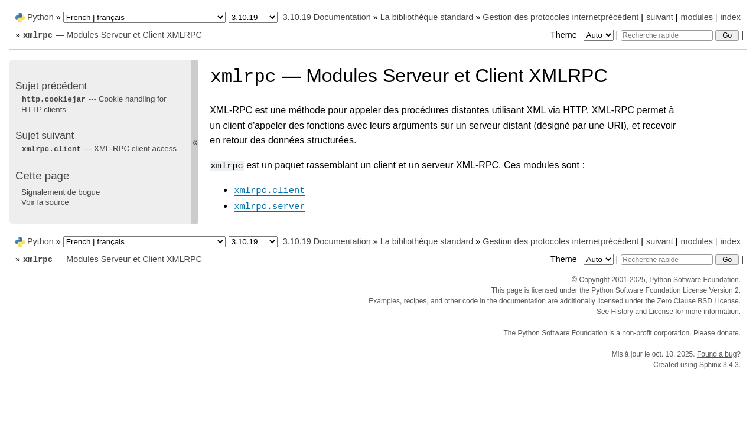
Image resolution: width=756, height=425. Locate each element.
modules (696, 17)
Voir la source (45, 202)
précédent (619, 17)
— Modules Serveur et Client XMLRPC (112, 35)
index (731, 17)
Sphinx (710, 365)
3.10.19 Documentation (327, 17)
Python (40, 17)
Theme (582, 35)
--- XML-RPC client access (99, 148)
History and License (642, 312)
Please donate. (717, 333)
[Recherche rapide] (667, 35)
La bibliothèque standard (427, 17)
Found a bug (717, 354)
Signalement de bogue (60, 192)
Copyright (595, 280)
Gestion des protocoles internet (541, 17)
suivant (659, 17)
